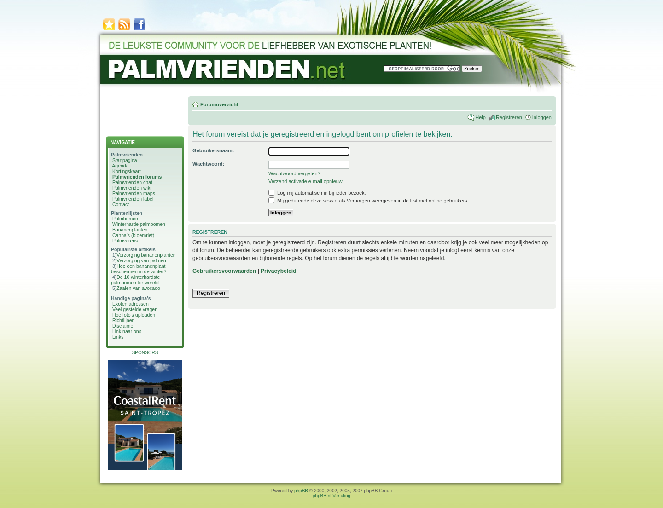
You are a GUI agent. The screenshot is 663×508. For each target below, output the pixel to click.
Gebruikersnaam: (213, 150)
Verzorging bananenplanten (145, 255)
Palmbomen (125, 218)
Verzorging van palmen (141, 260)
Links (118, 337)
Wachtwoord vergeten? (294, 173)
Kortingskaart (126, 171)
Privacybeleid (278, 271)
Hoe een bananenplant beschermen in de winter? (138, 268)
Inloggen (542, 117)
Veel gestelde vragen (134, 309)
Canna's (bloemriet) (133, 235)
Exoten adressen (130, 303)
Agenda (120, 165)
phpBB (301, 490)
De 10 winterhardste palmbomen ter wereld (135, 279)
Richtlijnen (123, 320)
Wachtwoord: (208, 164)
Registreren (509, 117)
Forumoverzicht (219, 104)
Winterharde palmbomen (138, 224)
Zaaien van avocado (138, 288)
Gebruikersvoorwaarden (224, 271)
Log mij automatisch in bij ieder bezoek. (317, 193)
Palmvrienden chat (132, 182)
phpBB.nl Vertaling (331, 495)
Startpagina (124, 160)
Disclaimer (123, 326)
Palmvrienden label (132, 199)
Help (480, 117)
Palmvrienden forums (137, 176)
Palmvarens (125, 240)
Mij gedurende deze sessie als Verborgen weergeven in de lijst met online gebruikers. (368, 200)
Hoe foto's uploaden (133, 315)
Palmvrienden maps (133, 193)
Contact (120, 204)
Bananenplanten (130, 229)
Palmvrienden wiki (131, 187)
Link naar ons (126, 331)
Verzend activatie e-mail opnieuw (305, 181)
